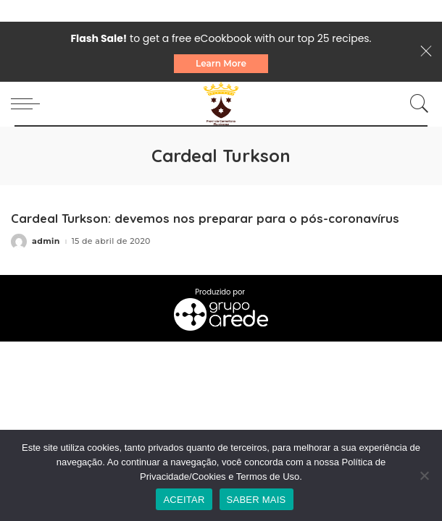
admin (46, 241)
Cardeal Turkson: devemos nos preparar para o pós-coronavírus (205, 218)
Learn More (221, 63)
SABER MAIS (256, 499)
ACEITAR (183, 499)
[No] (424, 475)
